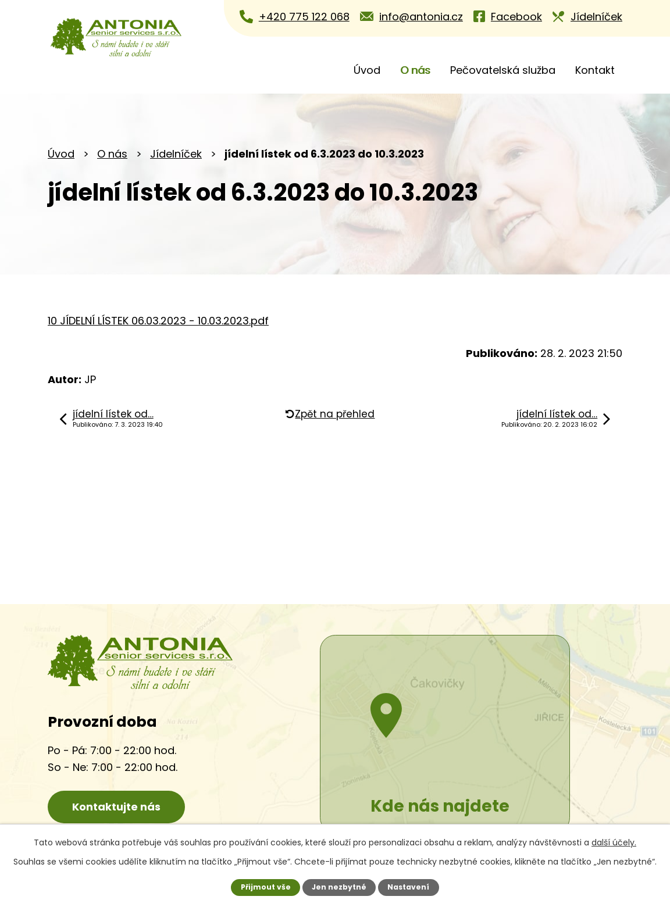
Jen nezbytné (339, 887)
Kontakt (595, 70)
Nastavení (409, 887)
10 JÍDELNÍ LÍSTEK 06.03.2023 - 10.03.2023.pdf (158, 320)
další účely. (613, 842)
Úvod (367, 70)
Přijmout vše (265, 887)
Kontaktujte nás (120, 807)
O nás (415, 70)
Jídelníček (176, 154)
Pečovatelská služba (502, 70)
